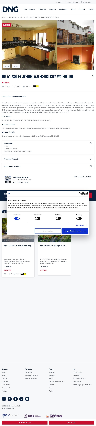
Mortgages (63, 9)
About (73, 9)
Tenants (4, 378)
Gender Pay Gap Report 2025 (82, 385)
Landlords (5, 382)
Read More (7, 267)
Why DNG (42, 9)
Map (15, 66)
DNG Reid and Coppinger (21, 177)
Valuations (28, 372)
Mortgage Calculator (48, 159)
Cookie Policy (77, 375)
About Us (52, 372)
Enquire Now (71, 422)
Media (51, 378)
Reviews (51, 391)
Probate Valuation (31, 378)
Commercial (6, 388)
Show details (80, 225)
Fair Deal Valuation (31, 375)
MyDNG (91, 9)
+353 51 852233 (18, 182)
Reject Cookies (48, 231)
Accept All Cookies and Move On (74, 231)
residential (13, 17)
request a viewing (25, 422)
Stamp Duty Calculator (48, 166)
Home (3, 17)
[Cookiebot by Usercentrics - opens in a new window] (80, 193)
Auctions (5, 391)
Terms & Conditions (79, 378)
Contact (82, 9)
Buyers (4, 372)
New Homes (6, 385)
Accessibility (77, 382)
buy (21, 17)
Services (52, 9)
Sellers (4, 375)
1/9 (7, 66)
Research (52, 375)
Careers (51, 385)
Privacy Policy (77, 372)
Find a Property (29, 9)
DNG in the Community (56, 382)
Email (27, 182)
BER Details (48, 143)
